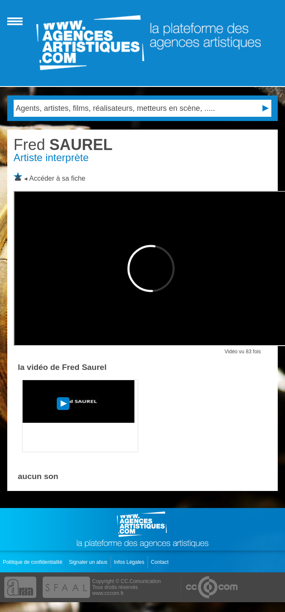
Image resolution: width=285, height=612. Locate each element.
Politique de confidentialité (33, 562)
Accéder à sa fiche (57, 178)
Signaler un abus (88, 562)
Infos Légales (130, 562)
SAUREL (63, 144)
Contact (160, 562)
